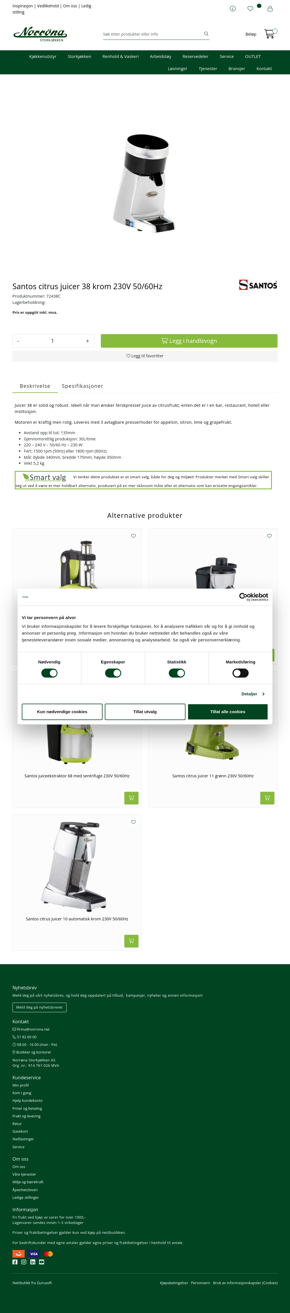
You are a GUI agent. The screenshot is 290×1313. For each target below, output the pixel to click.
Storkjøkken (79, 56)
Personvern (200, 1282)
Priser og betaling (27, 1108)
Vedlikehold (48, 5)
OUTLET (253, 56)
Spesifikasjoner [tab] (82, 385)
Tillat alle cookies (228, 711)
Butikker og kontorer (31, 1052)
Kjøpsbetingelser (174, 1282)
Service (227, 56)
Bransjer (237, 68)
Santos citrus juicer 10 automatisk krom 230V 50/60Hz (77, 919)
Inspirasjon (23, 5)
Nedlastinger (23, 1138)
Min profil (20, 1085)
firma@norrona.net (31, 1029)
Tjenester (208, 68)
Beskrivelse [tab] (35, 385)
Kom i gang (21, 1092)
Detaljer (249, 693)
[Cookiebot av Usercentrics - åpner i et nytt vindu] (243, 597)
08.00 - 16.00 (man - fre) (34, 1044)
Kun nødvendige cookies (62, 711)
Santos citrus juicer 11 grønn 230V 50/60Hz (212, 775)
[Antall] (52, 341)
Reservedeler (195, 56)
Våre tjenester (24, 1174)
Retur (17, 1123)
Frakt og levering (26, 1116)
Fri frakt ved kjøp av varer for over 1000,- (49, 1217)
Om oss (70, 5)
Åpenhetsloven (25, 1189)
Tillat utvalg (145, 711)
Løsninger (177, 68)
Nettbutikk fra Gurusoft (32, 1282)
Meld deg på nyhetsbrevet (39, 1007)
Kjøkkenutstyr (42, 56)
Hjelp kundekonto (27, 1100)
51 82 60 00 (24, 1036)
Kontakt (264, 68)
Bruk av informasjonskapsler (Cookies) (245, 1282)
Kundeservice (26, 1077)
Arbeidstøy (160, 56)
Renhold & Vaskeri (120, 56)
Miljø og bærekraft (27, 1181)
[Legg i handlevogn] (189, 341)
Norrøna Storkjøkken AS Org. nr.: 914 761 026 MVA (35, 1062)
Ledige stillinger (25, 1197)
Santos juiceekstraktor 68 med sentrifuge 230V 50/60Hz (76, 775)
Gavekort (20, 1131)
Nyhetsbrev (24, 988)
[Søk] (153, 34)
